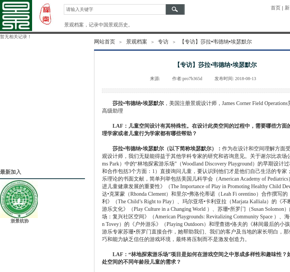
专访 (163, 42)
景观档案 (136, 42)
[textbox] (115, 9)
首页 (276, 8)
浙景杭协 (20, 221)
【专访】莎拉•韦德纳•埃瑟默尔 (215, 42)
